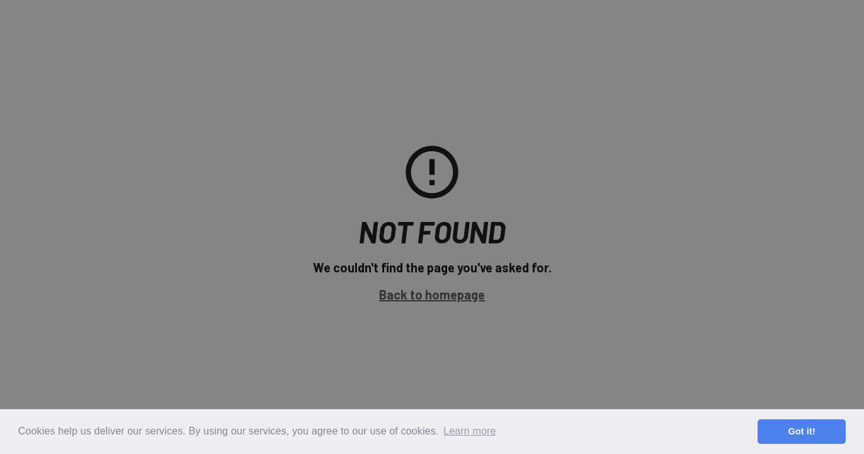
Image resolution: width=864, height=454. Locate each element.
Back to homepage (432, 294)
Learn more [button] (469, 431)
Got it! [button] (801, 431)
